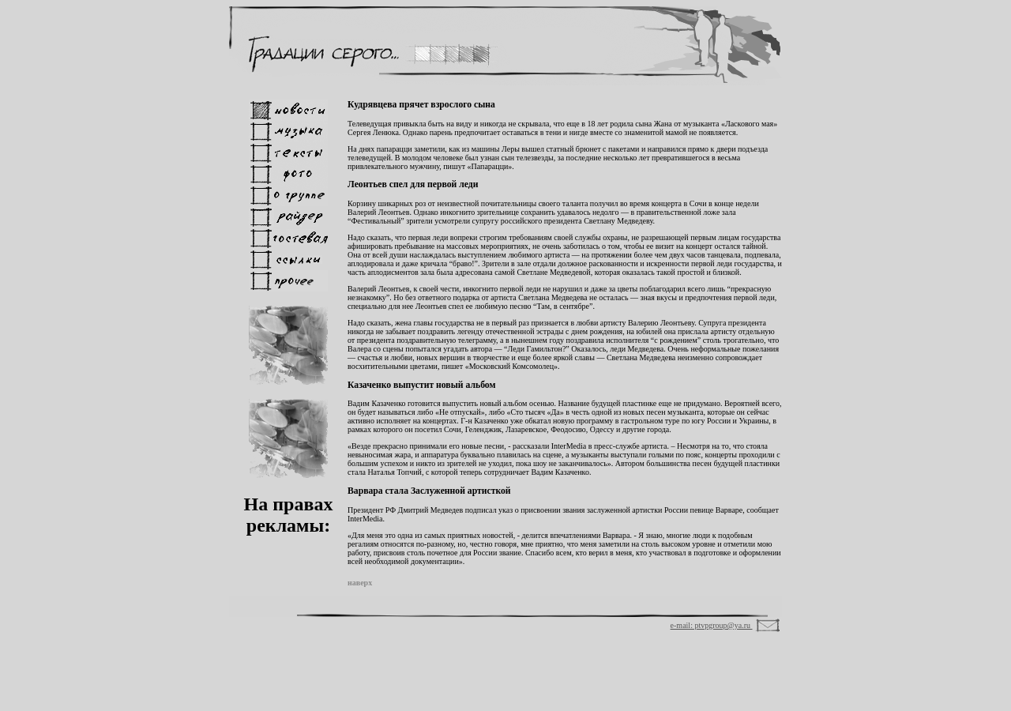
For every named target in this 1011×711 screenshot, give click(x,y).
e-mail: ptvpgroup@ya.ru (712, 625)
